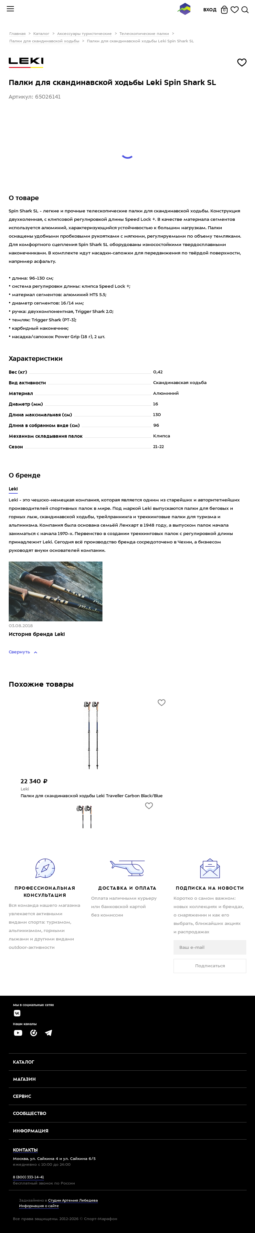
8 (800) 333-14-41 (28, 1177)
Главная (17, 34)
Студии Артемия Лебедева (73, 1201)
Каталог (41, 34)
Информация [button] (30, 1130)
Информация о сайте (39, 1206)
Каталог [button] (23, 1062)
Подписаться (210, 966)
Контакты (25, 1150)
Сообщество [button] (29, 1113)
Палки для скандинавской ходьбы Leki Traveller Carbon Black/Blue (92, 796)
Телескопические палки (144, 34)
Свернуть (20, 652)
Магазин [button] (24, 1079)
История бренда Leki (37, 634)
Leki (13, 488)
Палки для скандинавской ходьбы (44, 41)
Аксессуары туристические (84, 34)
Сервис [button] (22, 1096)
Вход (210, 9)
